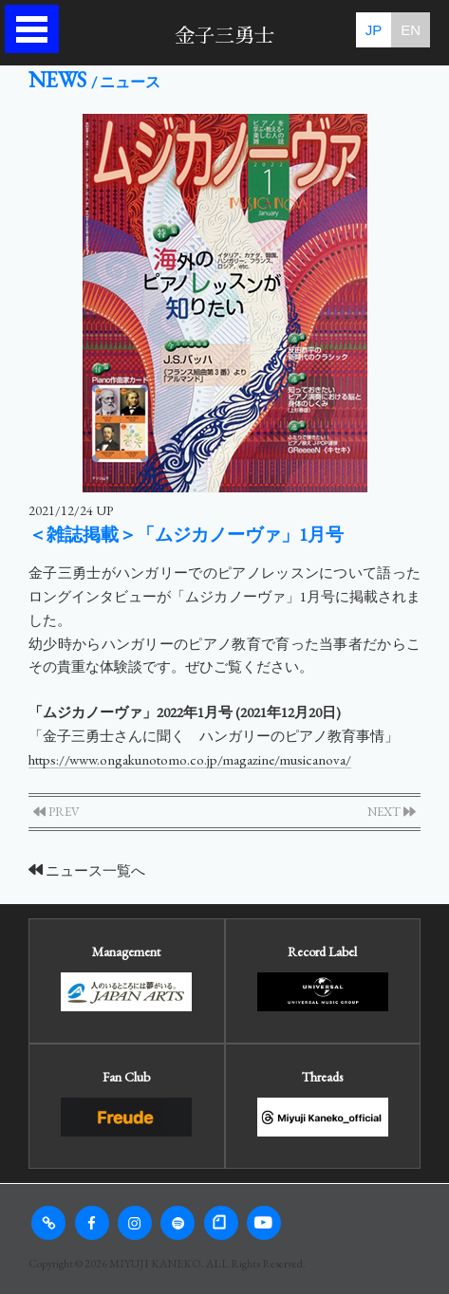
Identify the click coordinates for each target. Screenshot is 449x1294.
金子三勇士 (224, 36)
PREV (56, 812)
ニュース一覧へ (86, 870)
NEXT (391, 812)
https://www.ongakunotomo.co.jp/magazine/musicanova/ (189, 759)
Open (36, 29)
